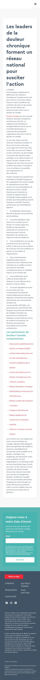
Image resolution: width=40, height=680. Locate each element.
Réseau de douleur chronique (20, 386)
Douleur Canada (12, 116)
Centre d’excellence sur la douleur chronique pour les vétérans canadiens (20, 377)
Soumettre (20, 560)
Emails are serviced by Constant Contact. (20, 554)
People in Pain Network (18, 410)
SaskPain (12, 424)
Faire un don (13, 577)
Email (8, 536)
